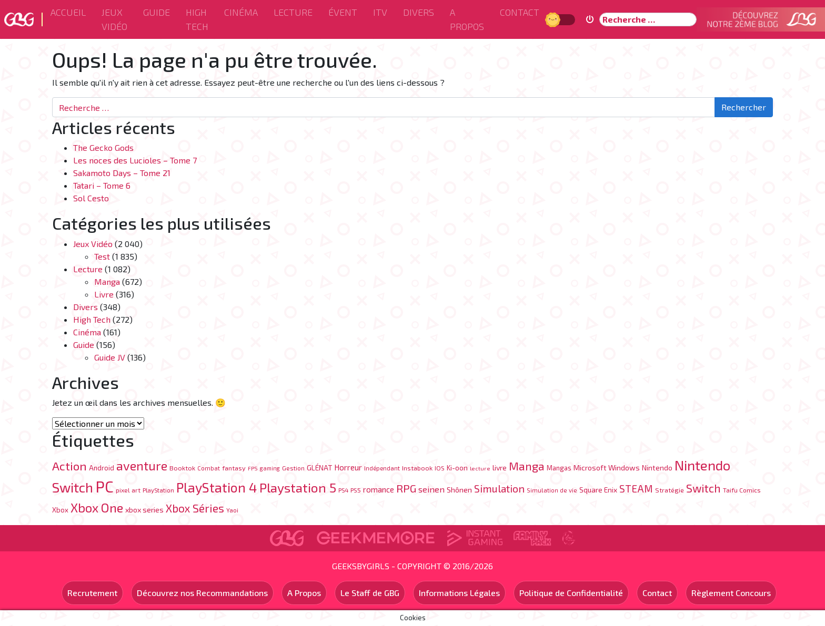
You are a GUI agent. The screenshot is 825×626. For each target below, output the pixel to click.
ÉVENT (342, 12)
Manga (107, 281)
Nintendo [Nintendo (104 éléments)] (657, 467)
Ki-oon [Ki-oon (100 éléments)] (457, 467)
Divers (418, 12)
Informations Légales (459, 593)
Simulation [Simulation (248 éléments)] (499, 489)
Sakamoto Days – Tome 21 (121, 173)
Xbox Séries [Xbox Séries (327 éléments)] (195, 508)
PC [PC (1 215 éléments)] (104, 486)
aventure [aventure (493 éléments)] (141, 465)
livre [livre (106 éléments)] (499, 467)
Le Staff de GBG (369, 593)
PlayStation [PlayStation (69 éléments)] (158, 490)
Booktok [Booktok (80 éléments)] (182, 467)
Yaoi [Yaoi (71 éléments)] (232, 510)
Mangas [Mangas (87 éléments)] (559, 468)
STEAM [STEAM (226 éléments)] (636, 489)
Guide (156, 12)
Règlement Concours (731, 593)
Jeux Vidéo (114, 19)
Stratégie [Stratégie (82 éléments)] (669, 490)
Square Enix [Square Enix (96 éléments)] (598, 489)
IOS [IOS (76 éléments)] (440, 467)
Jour (554, 19)
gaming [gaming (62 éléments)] (270, 468)
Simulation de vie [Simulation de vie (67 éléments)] (552, 490)
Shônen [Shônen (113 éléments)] (459, 489)
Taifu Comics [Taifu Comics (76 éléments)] (742, 490)
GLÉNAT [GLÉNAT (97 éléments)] (319, 467)
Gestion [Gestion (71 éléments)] (293, 467)
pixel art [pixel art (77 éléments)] (128, 490)
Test (102, 256)
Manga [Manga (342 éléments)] (527, 466)
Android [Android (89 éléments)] (101, 468)
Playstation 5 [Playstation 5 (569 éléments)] (297, 487)
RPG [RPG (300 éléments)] (406, 488)
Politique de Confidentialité (571, 593)
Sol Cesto (91, 198)
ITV (380, 12)
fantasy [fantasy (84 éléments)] (234, 468)
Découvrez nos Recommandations (202, 593)
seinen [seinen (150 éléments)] (431, 489)
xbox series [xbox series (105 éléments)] (144, 509)
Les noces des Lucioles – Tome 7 (135, 160)
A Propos (467, 19)
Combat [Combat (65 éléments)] (208, 468)
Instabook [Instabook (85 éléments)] (417, 468)
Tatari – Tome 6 (101, 185)
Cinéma (241, 12)
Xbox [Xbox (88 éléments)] (60, 510)
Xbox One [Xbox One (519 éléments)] (97, 507)
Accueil (68, 12)
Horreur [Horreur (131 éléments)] (348, 467)
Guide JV (109, 357)
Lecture (293, 12)
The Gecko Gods (103, 147)
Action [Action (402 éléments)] (69, 465)
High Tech (197, 19)
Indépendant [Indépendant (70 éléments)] (382, 467)
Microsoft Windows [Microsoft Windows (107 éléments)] (607, 467)
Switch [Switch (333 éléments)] (703, 488)
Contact (519, 12)
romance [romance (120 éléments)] (378, 489)
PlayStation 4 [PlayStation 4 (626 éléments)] (216, 487)
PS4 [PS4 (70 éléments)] (343, 490)
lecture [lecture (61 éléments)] (480, 468)
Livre (104, 294)
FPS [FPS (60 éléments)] (253, 468)
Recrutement (92, 593)
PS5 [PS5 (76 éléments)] (355, 490)
